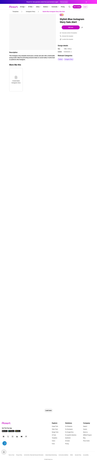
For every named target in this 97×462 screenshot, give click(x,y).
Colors (53, 440)
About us (85, 432)
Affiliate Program (87, 435)
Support (85, 426)
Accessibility (85, 455)
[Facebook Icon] (3, 436)
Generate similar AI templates (69, 33)
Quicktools (68, 438)
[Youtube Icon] (21, 436)
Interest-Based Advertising (51, 455)
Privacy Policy (19, 455)
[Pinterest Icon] (26, 436)
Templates (54, 438)
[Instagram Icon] (12, 436)
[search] (69, 7)
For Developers (69, 429)
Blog (84, 438)
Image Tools (55, 426)
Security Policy (78, 455)
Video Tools (55, 429)
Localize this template (67, 39)
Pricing (67, 443)
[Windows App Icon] (17, 431)
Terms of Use (11, 455)
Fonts (53, 443)
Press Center (86, 440)
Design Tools (55, 432)
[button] (23, 6)
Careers (85, 429)
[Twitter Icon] (8, 436)
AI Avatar (67, 440)
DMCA (71, 455)
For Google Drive (69, 432)
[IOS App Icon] (5, 431)
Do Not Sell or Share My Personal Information (33, 455)
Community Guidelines (63, 455)
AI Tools (54, 435)
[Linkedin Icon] (17, 436)
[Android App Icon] (11, 431)
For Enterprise (68, 426)
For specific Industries (70, 435)
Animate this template (67, 36)
